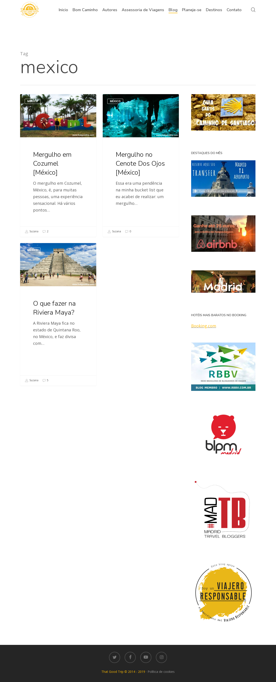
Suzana (31, 231)
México (32, 101)
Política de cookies (161, 671)
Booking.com (203, 325)
